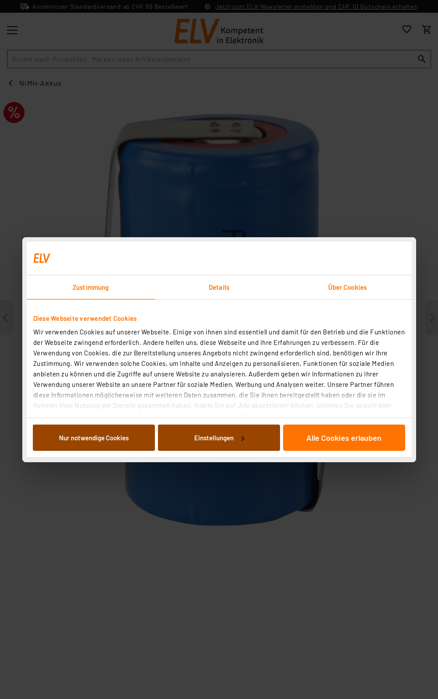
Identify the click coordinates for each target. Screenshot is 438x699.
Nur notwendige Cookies (94, 438)
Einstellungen (219, 438)
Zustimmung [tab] (91, 287)
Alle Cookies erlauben (344, 438)
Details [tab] (219, 287)
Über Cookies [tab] (347, 287)
